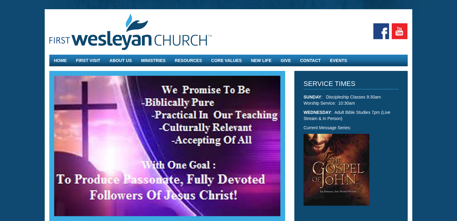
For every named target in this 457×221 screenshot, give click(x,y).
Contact (310, 60)
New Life (261, 60)
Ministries (153, 60)
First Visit (88, 60)
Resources (188, 60)
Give (286, 60)
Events (338, 60)
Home (60, 60)
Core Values (226, 60)
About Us (120, 60)
